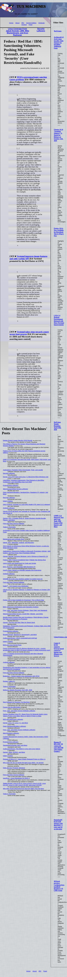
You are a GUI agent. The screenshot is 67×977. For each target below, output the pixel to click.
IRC (22, 23)
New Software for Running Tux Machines (16, 702)
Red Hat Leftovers (9, 497)
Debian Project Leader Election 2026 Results (17, 440)
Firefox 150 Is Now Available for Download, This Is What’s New (59, 232)
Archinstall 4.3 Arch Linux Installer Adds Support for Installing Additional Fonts (59, 42)
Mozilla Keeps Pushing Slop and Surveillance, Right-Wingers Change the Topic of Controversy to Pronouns (25, 618)
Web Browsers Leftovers (11, 733)
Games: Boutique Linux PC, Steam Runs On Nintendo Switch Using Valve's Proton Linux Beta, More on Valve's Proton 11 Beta (25, 715)
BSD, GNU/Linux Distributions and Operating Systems (20, 607)
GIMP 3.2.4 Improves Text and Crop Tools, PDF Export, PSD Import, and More (59, 521)
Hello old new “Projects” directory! (14, 768)
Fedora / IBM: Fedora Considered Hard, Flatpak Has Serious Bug (24, 560)
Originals (41, 23)
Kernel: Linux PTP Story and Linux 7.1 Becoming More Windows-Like (25, 477)
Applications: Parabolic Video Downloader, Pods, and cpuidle (23, 470)
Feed (30, 24)
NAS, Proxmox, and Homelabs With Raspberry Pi (19, 567)
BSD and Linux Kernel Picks (12, 645)
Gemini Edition (31, 23)
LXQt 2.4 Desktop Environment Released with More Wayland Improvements (59, 320)
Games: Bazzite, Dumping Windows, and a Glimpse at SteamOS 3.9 (25, 556)
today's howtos (8, 501)
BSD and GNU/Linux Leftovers (13, 719)
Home (11, 23)
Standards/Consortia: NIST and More (15, 745)
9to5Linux (58, 31)
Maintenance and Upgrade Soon (13, 539)
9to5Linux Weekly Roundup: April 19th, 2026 (57, 425)
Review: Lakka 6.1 (9, 681)
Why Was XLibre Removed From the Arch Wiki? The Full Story (23, 788)
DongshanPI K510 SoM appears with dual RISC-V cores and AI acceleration (58, 824)
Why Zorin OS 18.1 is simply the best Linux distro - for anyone (23, 762)
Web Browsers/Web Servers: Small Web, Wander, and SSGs (23, 614)
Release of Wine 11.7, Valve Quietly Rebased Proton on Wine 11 (24, 759)
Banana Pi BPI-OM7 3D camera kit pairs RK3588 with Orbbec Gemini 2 (58, 746)
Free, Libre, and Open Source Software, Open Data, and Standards (25, 610)
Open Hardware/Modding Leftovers (14, 726)
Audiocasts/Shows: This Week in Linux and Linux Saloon (21, 749)
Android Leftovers (9, 508)
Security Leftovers (41, 30)
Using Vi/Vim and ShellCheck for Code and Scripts (19, 563)
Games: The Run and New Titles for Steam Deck (19, 622)
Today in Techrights (9, 527)
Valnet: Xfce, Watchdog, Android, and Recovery (18, 542)
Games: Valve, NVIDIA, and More (14, 752)
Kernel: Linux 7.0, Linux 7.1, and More (15, 723)
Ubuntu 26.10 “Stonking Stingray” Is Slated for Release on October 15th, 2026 (58, 135)
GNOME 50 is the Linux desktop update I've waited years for (23, 579)
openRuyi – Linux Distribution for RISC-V (16, 778)
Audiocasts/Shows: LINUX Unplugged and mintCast (20, 638)
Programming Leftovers (10, 485)
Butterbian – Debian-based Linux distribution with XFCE (21, 676)
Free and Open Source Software (13, 523)
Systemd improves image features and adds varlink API (28, 257)
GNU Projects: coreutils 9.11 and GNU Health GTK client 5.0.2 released (26, 504)
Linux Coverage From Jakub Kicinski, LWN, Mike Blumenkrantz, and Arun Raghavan (17, 32)
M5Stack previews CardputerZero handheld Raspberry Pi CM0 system (59, 885)
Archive (24, 24)
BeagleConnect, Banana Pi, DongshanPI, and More (20, 634)
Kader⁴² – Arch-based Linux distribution (16, 586)
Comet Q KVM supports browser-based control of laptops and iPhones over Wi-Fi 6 (59, 649)
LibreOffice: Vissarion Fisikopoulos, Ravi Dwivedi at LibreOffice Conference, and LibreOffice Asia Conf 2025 (23, 481)
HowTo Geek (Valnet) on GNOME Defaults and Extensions (22, 570)
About (17, 23)
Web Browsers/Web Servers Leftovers (15, 489)
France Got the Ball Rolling (12, 707)
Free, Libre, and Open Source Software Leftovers (19, 711)
